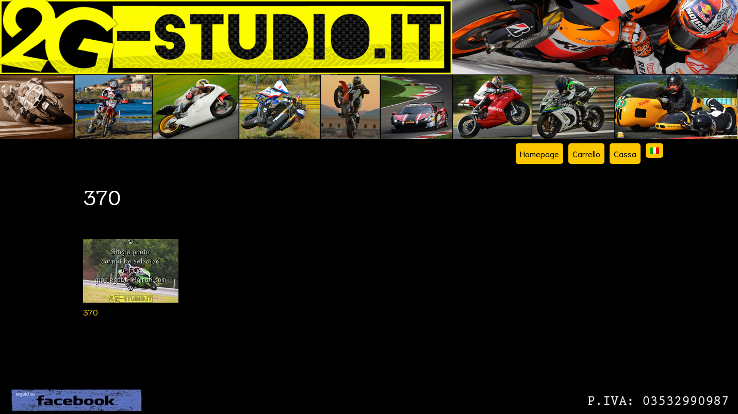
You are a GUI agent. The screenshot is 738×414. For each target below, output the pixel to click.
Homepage (539, 153)
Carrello (586, 153)
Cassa (625, 153)
